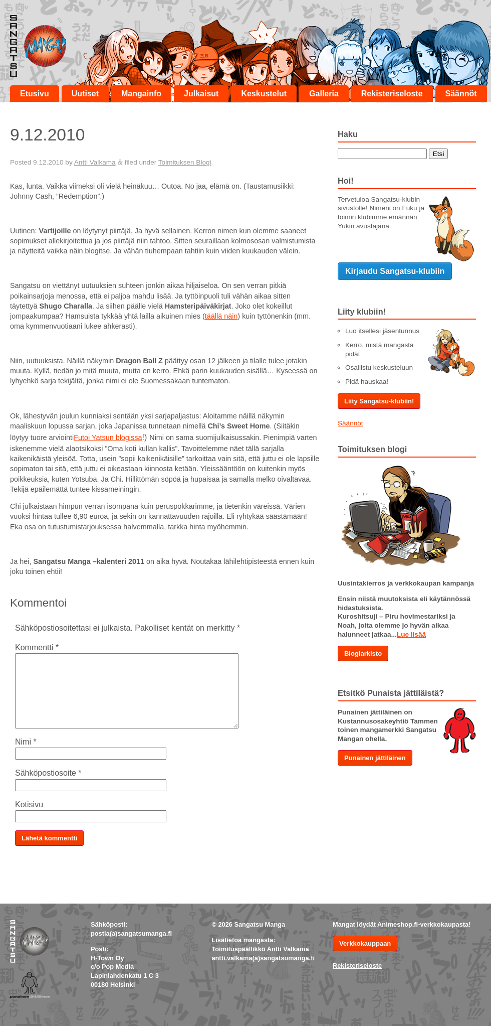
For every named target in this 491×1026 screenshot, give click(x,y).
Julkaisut (201, 93)
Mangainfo (141, 93)
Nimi (26, 742)
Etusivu (34, 93)
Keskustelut (264, 93)
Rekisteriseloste (392, 93)
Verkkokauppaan (365, 943)
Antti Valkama (95, 162)
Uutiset (85, 93)
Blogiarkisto (363, 653)
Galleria (324, 93)
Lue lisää (411, 634)
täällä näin (221, 316)
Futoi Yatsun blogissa (108, 437)
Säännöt (461, 93)
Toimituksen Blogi (184, 162)
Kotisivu (29, 804)
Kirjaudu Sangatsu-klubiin (394, 271)
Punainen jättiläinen (375, 758)
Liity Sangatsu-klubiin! (379, 401)
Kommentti (37, 647)
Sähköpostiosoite (48, 773)
